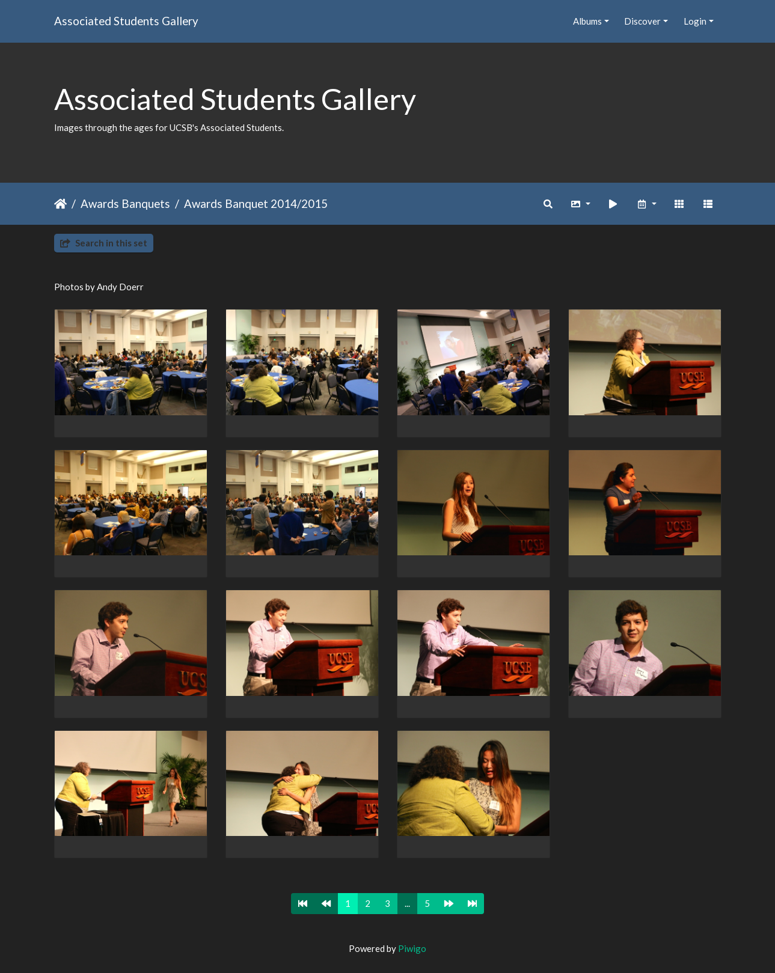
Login (695, 21)
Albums (587, 21)
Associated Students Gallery (126, 21)
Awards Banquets (125, 203)
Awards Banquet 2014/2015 (256, 203)
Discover (642, 21)
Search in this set (103, 242)
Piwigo (412, 948)
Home (60, 203)
